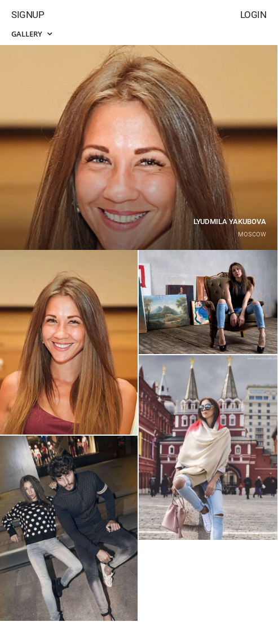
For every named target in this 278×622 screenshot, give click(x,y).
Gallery (31, 34)
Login (253, 14)
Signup (27, 14)
